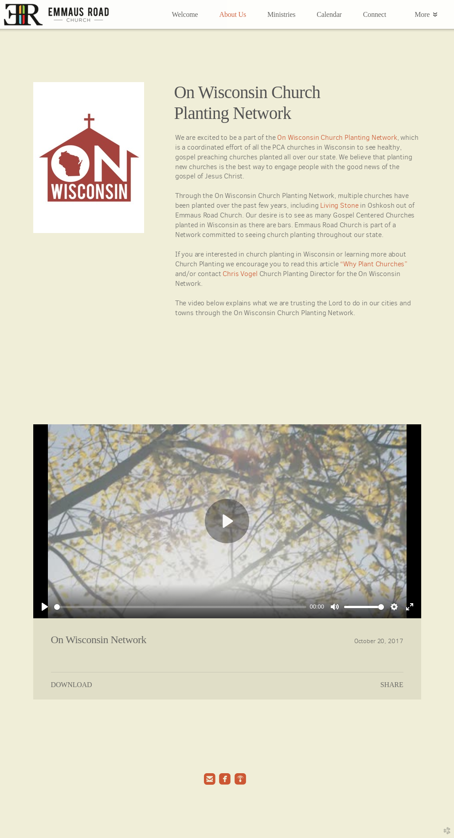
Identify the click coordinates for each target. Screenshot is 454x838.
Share (391, 684)
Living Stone (339, 205)
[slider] (180, 607)
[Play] (45, 607)
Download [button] (71, 684)
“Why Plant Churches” (373, 264)
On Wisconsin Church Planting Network (337, 137)
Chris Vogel (240, 273)
